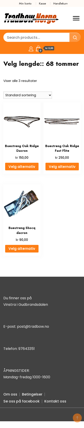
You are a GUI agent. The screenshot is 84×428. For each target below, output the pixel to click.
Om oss (10, 394)
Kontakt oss (55, 401)
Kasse (42, 3)
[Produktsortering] (27, 95)
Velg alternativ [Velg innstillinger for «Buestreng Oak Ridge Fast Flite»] (62, 166)
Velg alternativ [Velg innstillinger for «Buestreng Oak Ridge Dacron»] (22, 166)
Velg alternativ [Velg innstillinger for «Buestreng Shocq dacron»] (22, 248)
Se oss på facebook (21, 401)
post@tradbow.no (33, 326)
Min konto (25, 3)
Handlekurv (60, 3)
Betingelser (32, 394)
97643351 (26, 348)
